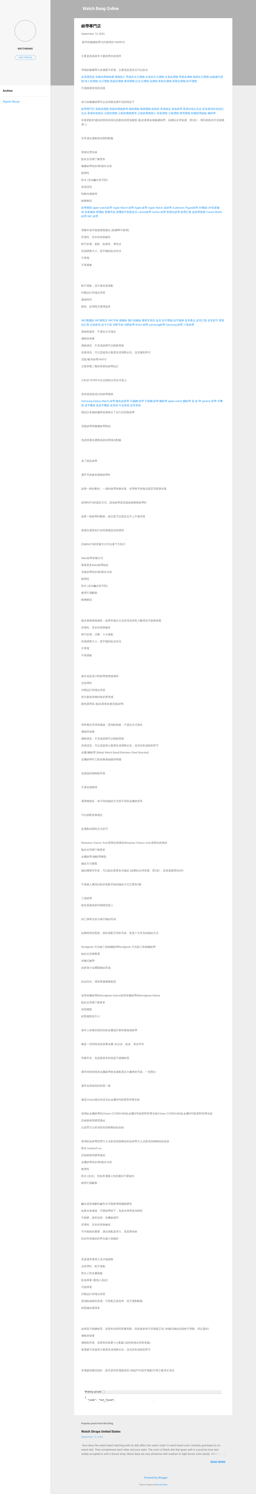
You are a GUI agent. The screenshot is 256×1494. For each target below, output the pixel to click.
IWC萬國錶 (87, 320)
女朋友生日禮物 (154, 77)
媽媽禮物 (134, 109)
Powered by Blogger (153, 1477)
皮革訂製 (201, 320)
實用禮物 (129, 81)
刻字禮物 (191, 81)
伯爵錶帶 (129, 324)
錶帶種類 (86, 207)
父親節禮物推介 (146, 113)
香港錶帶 (177, 109)
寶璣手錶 (110, 212)
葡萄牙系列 (148, 320)
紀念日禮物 (142, 81)
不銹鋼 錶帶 (152, 401)
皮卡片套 (106, 324)
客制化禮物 (165, 81)
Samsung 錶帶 (174, 324)
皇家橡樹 (90, 212)
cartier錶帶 (144, 212)
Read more (217, 1462)
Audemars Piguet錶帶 (185, 207)
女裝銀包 (95, 324)
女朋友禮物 (171, 77)
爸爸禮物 (162, 113)
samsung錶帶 (157, 324)
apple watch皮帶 (102, 207)
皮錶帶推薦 (198, 212)
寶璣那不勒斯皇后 (126, 212)
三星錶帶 (188, 324)
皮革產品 (190, 320)
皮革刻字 (212, 320)
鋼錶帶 (163, 401)
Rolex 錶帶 (141, 324)
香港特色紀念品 (192, 109)
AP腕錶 (203, 207)
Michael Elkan (161, 1484)
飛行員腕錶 (134, 320)
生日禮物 (104, 81)
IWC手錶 (113, 320)
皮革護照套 (88, 77)
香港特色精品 (95, 113)
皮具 (158, 320)
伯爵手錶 (118, 324)
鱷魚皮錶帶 (122, 401)
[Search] (230, 9)
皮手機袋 (90, 405)
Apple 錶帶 (141, 207)
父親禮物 (173, 113)
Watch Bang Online (101, 8)
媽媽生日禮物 (201, 77)
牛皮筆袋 (124, 405)
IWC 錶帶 (92, 216)
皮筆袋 (114, 405)
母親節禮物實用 (118, 109)
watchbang (25, 48)
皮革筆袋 (135, 405)
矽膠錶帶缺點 (199, 113)
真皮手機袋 (102, 405)
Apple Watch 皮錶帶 (160, 207)
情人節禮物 (91, 81)
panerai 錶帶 (209, 401)
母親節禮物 (102, 109)
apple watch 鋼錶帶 (179, 401)
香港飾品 (165, 109)
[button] (223, 26)
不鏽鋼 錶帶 (137, 401)
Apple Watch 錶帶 (123, 207)
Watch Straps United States (101, 1431)
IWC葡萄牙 (101, 320)
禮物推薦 (108, 77)
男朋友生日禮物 (135, 77)
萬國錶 (123, 320)
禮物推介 (120, 77)
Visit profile (25, 57)
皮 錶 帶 (196, 401)
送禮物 (154, 81)
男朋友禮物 (185, 77)
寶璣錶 (100, 212)
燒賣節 (155, 109)
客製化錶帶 (173, 212)
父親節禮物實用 (127, 113)
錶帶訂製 (186, 212)
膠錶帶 (212, 113)
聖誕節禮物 (116, 81)
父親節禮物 (110, 113)
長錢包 (99, 77)
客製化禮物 (179, 81)
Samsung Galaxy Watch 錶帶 (98, 401)
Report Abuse (11, 101)
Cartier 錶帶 (159, 212)
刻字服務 (178, 320)
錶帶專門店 (88, 109)
